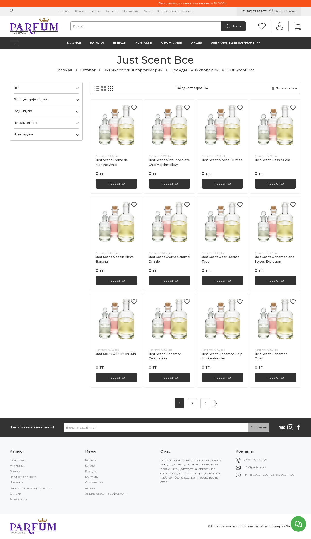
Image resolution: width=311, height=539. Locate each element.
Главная (65, 11)
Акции (148, 11)
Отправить (259, 427)
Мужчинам (18, 465)
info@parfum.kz (254, 467)
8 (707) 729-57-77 (255, 460)
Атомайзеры (18, 499)
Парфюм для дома (23, 477)
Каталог (80, 11)
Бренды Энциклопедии (195, 70)
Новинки (16, 482)
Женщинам (18, 460)
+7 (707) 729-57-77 (254, 11)
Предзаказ (116, 183)
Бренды (95, 11)
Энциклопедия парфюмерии (175, 11)
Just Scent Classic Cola (272, 160)
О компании (130, 11)
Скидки (15, 493)
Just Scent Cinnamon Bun (116, 354)
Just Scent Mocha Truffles (222, 160)
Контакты (111, 11)
